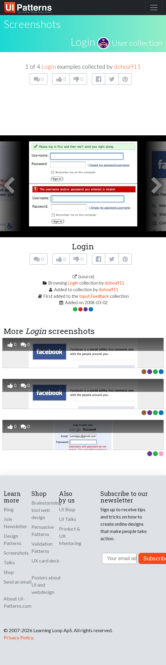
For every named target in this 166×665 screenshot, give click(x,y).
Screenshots (16, 553)
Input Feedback (94, 296)
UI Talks (67, 519)
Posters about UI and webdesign (46, 585)
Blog (9, 509)
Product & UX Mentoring (70, 536)
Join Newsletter (15, 522)
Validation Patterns (42, 547)
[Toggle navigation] (153, 8)
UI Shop (67, 509)
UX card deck (45, 560)
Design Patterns (12, 539)
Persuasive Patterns (42, 530)
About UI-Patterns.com (17, 602)
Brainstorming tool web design (46, 510)
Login (82, 41)
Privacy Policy (18, 637)
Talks (9, 562)
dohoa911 (127, 66)
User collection (137, 43)
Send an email (17, 582)
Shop (9, 572)
